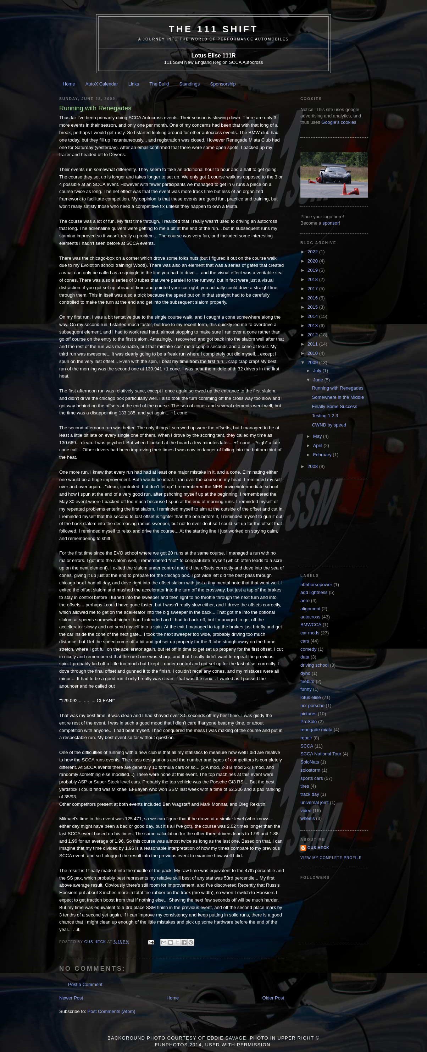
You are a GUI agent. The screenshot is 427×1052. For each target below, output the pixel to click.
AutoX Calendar (101, 84)
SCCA (306, 746)
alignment (310, 608)
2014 (313, 316)
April (318, 445)
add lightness (314, 592)
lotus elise (310, 697)
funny (306, 689)
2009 (313, 362)
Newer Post (71, 998)
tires (304, 786)
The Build (159, 84)
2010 (313, 353)
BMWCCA (310, 624)
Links (133, 84)
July (318, 370)
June (319, 379)
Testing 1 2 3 (325, 415)
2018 (313, 279)
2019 (313, 270)
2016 (313, 298)
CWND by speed (329, 425)
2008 (313, 466)
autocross (310, 616)
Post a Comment (85, 984)
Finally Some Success (334, 406)
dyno (305, 673)
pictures (308, 713)
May (318, 436)
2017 (313, 288)
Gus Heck (318, 848)
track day (309, 794)
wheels (307, 818)
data (304, 657)
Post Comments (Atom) (111, 1011)
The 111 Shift (214, 29)
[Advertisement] (335, 521)
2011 (313, 344)
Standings (189, 84)
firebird (307, 681)
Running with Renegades (337, 388)
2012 (313, 334)
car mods (309, 632)
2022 (313, 251)
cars (304, 641)
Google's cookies (338, 122)
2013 (313, 325)
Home (69, 84)
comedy (308, 649)
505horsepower (316, 584)
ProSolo (308, 721)
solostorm (310, 770)
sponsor (330, 223)
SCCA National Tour (320, 753)
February (323, 454)
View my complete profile (331, 858)
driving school (314, 665)
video (305, 810)
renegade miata (316, 729)
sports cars (311, 778)
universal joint (314, 802)
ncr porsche (312, 705)
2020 (313, 261)
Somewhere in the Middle (338, 397)
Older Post (273, 998)
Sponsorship (223, 84)
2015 (313, 307)
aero (305, 600)
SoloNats (309, 762)
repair (306, 737)
